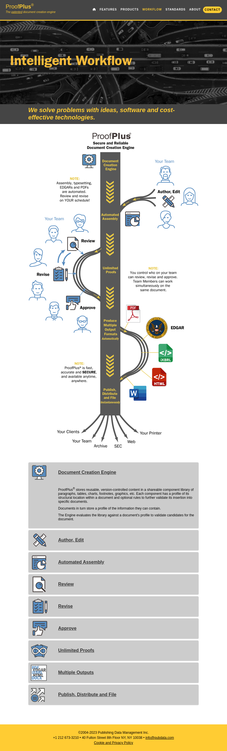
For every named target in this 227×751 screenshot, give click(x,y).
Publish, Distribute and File (73, 694)
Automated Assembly (67, 562)
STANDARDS (175, 9)
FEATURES (108, 9)
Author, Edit (57, 540)
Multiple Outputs (62, 672)
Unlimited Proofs (62, 650)
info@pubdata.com (159, 738)
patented (16, 12)
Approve (53, 628)
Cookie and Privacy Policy (113, 743)
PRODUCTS (130, 9)
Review (52, 584)
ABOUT (195, 9)
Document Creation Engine (73, 472)
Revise (51, 606)
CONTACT (212, 9)
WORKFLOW (152, 9)
